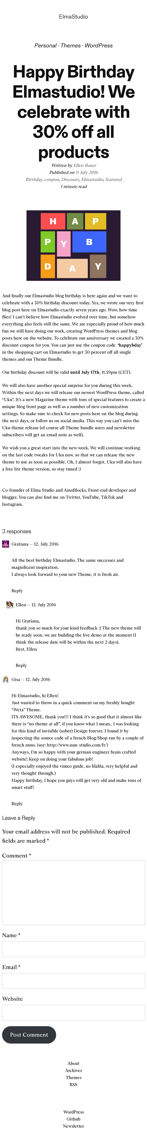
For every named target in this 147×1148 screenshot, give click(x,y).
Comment (16, 855)
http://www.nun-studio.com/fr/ (77, 745)
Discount (70, 179)
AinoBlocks (75, 490)
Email (11, 967)
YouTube (90, 497)
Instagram (12, 504)
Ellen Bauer (84, 165)
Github (73, 1119)
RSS (73, 1084)
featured (113, 179)
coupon (51, 179)
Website (12, 998)
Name (11, 935)
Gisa (15, 679)
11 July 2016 (86, 172)
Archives (73, 1070)
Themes (70, 45)
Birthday (33, 179)
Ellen (21, 604)
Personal (45, 45)
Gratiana (19, 544)
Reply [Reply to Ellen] (21, 665)
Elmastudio (92, 179)
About (73, 1063)
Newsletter (73, 1126)
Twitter (73, 497)
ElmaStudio (73, 16)
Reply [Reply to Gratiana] (17, 590)
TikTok (108, 497)
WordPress (99, 45)
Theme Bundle (47, 359)
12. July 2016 (46, 544)
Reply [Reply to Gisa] (17, 803)
